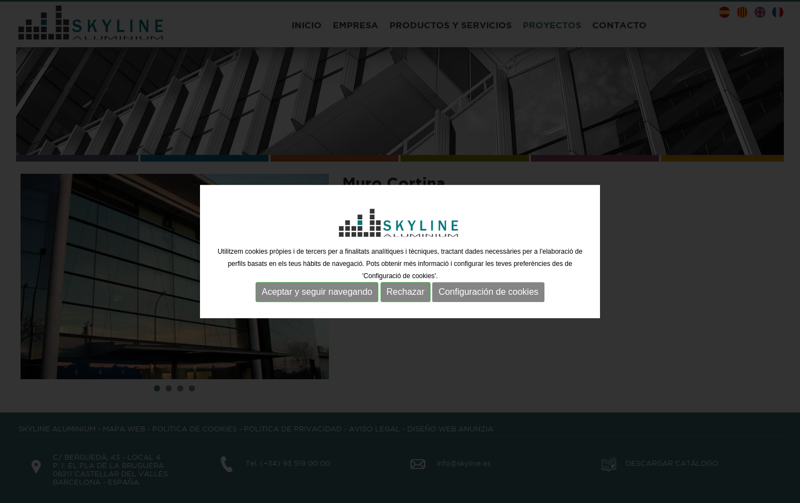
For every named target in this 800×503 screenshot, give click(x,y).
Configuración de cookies (488, 291)
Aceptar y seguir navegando (317, 291)
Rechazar (405, 291)
